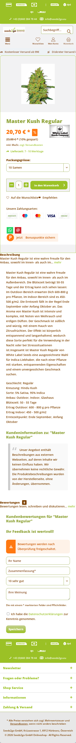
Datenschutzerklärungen (46, 614)
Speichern (16, 629)
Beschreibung (10, 255)
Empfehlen (47, 197)
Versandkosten (19, 723)
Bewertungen (10, 502)
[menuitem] (68, 41)
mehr (57, 262)
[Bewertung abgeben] (38, 581)
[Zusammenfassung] (38, 571)
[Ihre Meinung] (38, 594)
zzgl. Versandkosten (31, 145)
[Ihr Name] (38, 561)
